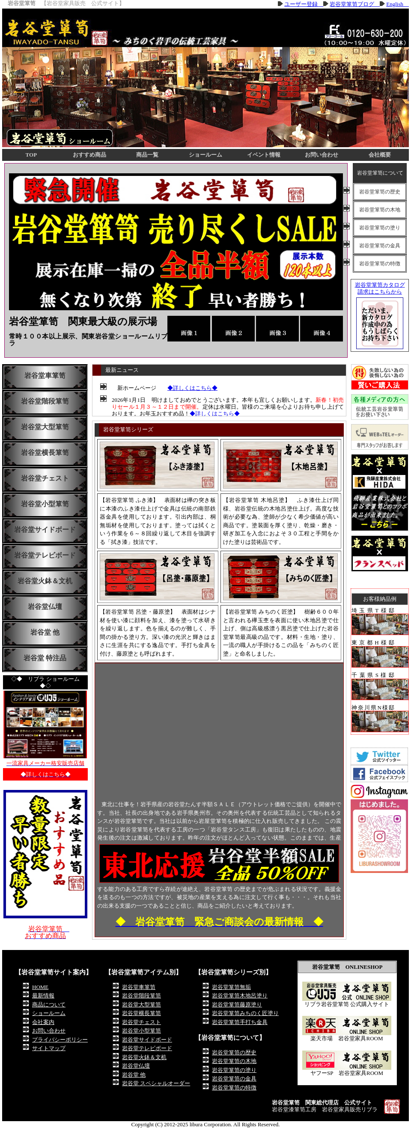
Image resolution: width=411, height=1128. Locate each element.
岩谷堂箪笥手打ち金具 (240, 1022)
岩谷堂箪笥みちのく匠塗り (245, 1013)
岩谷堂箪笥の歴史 (379, 192)
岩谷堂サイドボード (45, 529)
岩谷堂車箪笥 (45, 375)
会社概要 (380, 154)
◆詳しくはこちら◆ (192, 388)
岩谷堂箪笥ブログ (355, 4)
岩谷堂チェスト (45, 478)
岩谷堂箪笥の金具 (379, 246)
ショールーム (205, 154)
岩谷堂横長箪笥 (45, 452)
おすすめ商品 (89, 154)
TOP (31, 154)
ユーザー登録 (303, 4)
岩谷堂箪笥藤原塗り (237, 1004)
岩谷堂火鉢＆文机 (45, 581)
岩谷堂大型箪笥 (45, 426)
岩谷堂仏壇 (45, 606)
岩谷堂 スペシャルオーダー (156, 1083)
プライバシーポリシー (60, 1039)
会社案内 (43, 1022)
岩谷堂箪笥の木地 (379, 210)
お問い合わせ (321, 154)
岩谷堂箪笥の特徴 (379, 264)
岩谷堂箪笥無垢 (231, 987)
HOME (40, 987)
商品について (49, 1004)
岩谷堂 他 (45, 632)
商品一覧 (147, 154)
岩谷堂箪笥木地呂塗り (240, 995)
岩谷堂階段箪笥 (45, 401)
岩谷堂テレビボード (45, 555)
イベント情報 (263, 154)
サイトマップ (49, 1048)
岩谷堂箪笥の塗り (379, 228)
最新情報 (43, 995)
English (397, 4)
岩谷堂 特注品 (45, 658)
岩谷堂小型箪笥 (45, 504)
